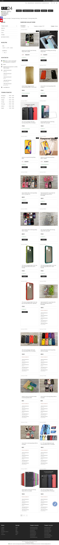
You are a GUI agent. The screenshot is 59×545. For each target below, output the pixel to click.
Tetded (17, 533)
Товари (2, 527)
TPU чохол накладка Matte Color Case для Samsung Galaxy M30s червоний (29, 303)
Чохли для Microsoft (33, 528)
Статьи (2, 30)
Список (56, 26)
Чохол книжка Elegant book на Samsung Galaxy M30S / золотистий (29, 86)
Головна (19, 10)
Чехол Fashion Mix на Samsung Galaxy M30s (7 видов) (29, 230)
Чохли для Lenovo (47, 527)
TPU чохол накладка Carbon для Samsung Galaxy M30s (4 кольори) (29, 350)
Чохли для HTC (32, 535)
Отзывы (2, 34)
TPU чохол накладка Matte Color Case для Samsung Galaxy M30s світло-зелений (29, 266)
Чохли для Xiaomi (47, 534)
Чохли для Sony (33, 534)
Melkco (17, 531)
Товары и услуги (4, 25)
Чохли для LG (32, 530)
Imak (16, 528)
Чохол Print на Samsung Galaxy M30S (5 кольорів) (48, 397)
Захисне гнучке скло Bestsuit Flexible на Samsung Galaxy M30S (29, 397)
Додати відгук (54, 3)
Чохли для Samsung (15, 18)
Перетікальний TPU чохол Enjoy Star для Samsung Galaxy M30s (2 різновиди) (48, 303)
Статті (2, 533)
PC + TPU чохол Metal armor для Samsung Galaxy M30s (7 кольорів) (48, 444)
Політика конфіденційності (46, 543)
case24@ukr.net (6, 87)
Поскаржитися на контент (35, 543)
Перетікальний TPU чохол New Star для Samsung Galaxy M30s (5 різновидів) (48, 194)
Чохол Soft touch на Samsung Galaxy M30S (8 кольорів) (48, 350)
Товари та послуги (28, 10)
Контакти (44, 10)
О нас (2, 32)
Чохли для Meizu (33, 533)
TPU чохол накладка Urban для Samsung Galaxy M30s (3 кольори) (29, 122)
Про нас (37, 10)
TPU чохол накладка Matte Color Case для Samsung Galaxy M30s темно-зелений (48, 266)
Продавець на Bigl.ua (29, 542)
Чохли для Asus (33, 531)
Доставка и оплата (5, 36)
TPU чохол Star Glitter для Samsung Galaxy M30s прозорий (48, 230)
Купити (24, 60)
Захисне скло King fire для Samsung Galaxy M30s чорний (29, 51)
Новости (3, 28)
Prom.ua (35, 541)
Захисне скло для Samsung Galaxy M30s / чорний (47, 158)
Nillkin (17, 527)
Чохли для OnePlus (47, 530)
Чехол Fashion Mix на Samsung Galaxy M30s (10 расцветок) (29, 193)
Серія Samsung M (23, 18)
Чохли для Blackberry (48, 535)
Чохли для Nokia (47, 537)
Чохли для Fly (46, 533)
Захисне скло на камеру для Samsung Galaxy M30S (48, 51)
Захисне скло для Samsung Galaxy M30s (28, 158)
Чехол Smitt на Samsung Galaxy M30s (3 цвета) (48, 86)
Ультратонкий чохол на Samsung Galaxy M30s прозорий (47, 122)
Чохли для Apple (47, 528)
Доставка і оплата (4, 531)
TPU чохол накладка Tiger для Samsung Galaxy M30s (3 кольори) (47, 490)
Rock (16, 534)
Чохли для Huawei (47, 531)
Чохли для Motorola (33, 537)
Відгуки (2, 528)
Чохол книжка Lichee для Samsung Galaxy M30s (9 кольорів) (29, 490)
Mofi (16, 530)
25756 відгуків (48, 0)
